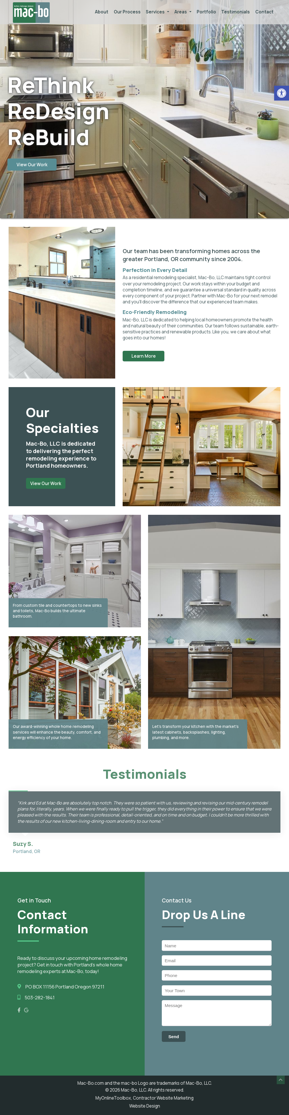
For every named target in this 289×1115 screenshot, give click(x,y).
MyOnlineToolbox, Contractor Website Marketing (144, 1098)
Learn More (143, 356)
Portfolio (206, 12)
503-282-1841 (40, 997)
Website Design (144, 1106)
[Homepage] (31, 21)
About (101, 12)
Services (157, 12)
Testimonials (235, 12)
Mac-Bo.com (90, 1083)
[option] (144, 121)
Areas (183, 12)
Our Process (127, 12)
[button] (281, 93)
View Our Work (32, 165)
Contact (264, 12)
